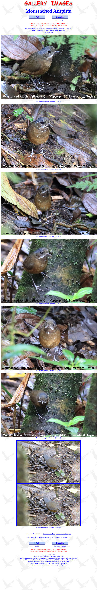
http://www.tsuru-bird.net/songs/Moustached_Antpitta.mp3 (53, 537)
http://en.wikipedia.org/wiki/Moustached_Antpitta (57, 534)
